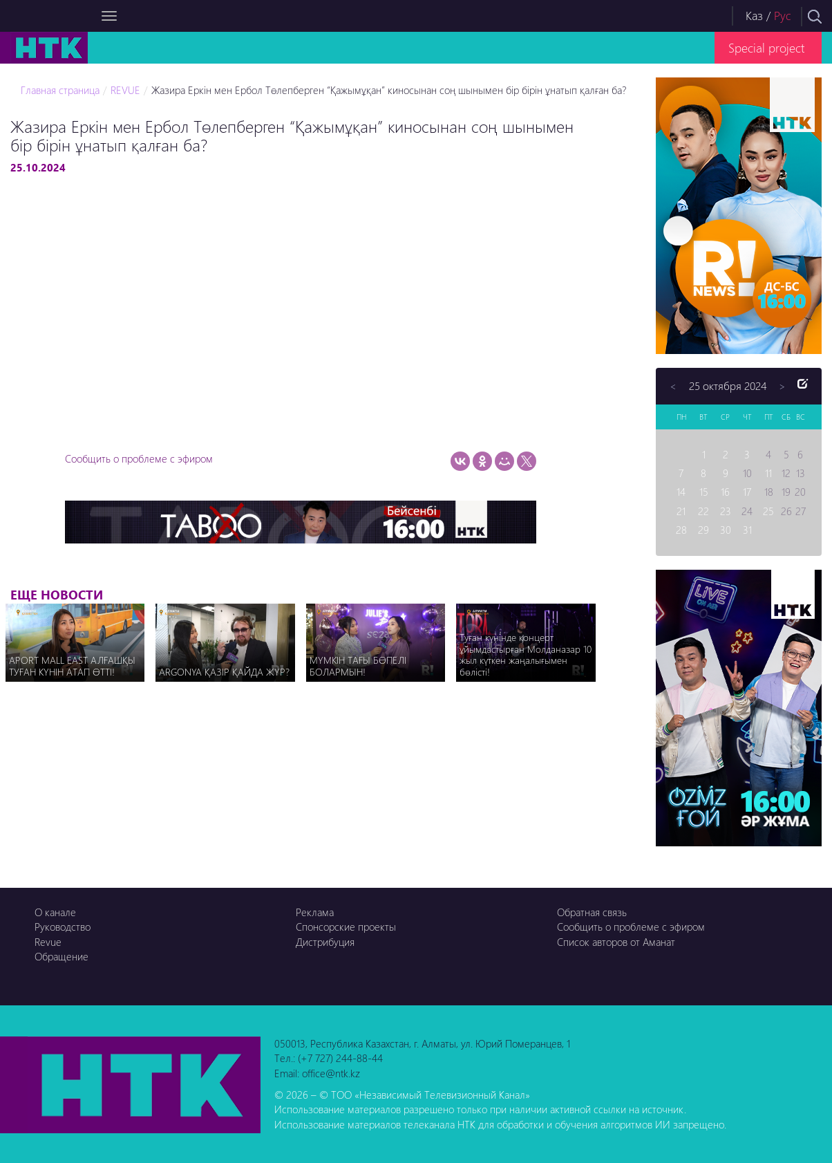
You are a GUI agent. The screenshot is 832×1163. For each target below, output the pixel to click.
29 (703, 530)
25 (768, 511)
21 (681, 511)
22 (703, 511)
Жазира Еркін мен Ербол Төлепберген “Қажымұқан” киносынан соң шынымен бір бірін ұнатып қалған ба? (388, 90)
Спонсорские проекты (346, 926)
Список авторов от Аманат (616, 942)
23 (725, 511)
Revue (48, 942)
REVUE (125, 90)
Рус (782, 16)
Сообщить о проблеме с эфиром (139, 458)
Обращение (61, 956)
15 (703, 492)
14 (681, 492)
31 (747, 530)
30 (725, 530)
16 (725, 492)
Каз (754, 16)
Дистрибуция (325, 942)
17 (747, 492)
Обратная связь (592, 912)
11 (768, 473)
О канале (55, 912)
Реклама (315, 912)
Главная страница (60, 90)
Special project (766, 47)
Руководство (63, 926)
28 (681, 530)
